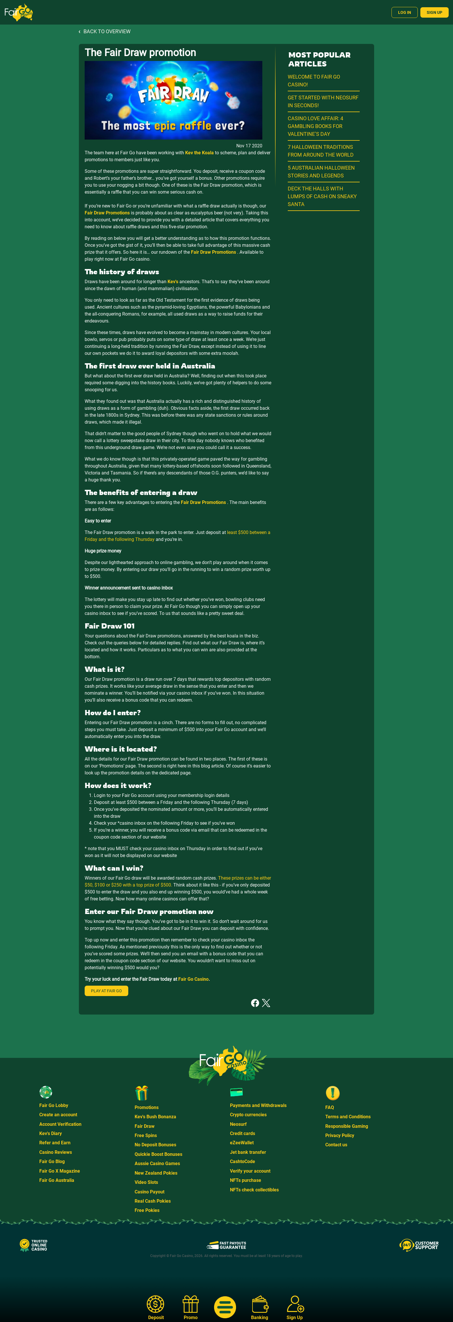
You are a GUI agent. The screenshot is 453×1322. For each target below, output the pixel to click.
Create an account (58, 1114)
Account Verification (60, 1124)
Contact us (336, 1144)
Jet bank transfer (248, 1152)
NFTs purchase (245, 1180)
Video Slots (146, 1182)
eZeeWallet (242, 1142)
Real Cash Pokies (153, 1201)
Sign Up (434, 12)
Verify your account (250, 1171)
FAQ (329, 1107)
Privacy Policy (339, 1135)
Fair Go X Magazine (59, 1171)
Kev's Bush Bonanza (155, 1116)
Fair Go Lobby (53, 1105)
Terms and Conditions (348, 1116)
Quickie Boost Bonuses (158, 1154)
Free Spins (146, 1135)
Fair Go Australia (56, 1180)
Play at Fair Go (106, 991)
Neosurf (238, 1124)
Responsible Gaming (346, 1126)
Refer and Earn (54, 1142)
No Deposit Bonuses (155, 1144)
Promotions (147, 1107)
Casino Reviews (55, 1152)
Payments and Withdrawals (258, 1105)
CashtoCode (242, 1161)
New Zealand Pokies (156, 1173)
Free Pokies (147, 1210)
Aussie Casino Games (157, 1163)
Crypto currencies (248, 1114)
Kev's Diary (50, 1133)
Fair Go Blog (52, 1161)
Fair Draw (145, 1126)
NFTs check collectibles (254, 1190)
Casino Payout (149, 1192)
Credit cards (242, 1133)
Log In (404, 12)
